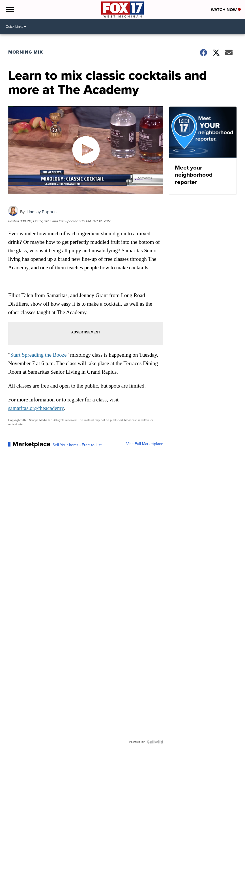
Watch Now (226, 10)
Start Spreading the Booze (38, 355)
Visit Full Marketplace (144, 444)
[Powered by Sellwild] (155, 742)
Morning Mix (25, 52)
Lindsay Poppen (42, 212)
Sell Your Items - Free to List (77, 445)
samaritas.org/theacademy (36, 408)
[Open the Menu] (9, 9)
